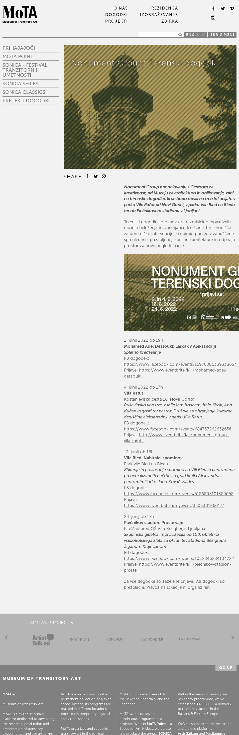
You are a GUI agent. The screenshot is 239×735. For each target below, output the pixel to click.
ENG (190, 35)
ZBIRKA (169, 21)
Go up (226, 668)
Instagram (213, 18)
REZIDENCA (164, 8)
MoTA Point (18, 56)
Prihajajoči (19, 48)
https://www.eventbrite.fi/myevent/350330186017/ (174, 505)
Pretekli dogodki (26, 101)
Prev (6, 637)
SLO (201, 35)
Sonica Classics (24, 92)
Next (232, 637)
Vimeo (232, 9)
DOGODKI (116, 15)
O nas (120, 8)
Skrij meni (222, 35)
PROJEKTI (116, 21)
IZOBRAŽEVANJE (159, 15)
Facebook (213, 9)
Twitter (223, 9)
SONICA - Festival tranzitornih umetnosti (25, 70)
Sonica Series (20, 84)
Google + (104, 176)
